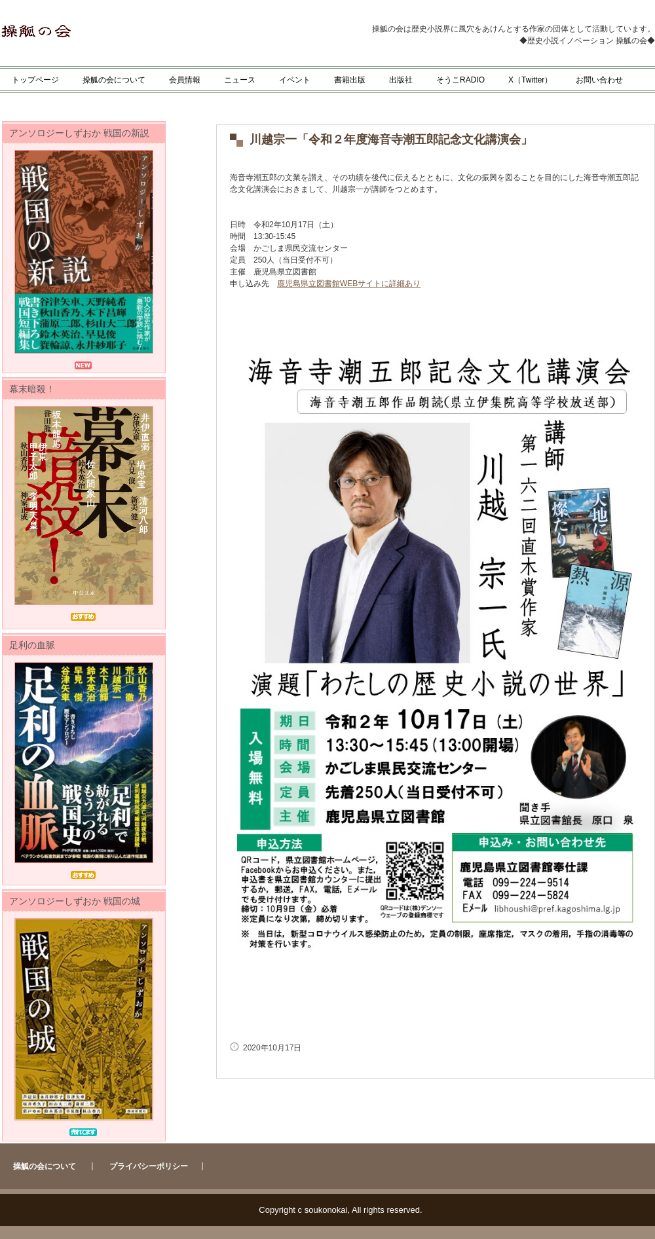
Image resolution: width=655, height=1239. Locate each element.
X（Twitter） (530, 79)
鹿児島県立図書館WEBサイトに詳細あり (349, 283)
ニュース (239, 79)
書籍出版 (349, 79)
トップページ (35, 79)
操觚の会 (129, 31)
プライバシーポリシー (148, 1166)
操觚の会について (114, 79)
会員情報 (184, 79)
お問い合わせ (599, 79)
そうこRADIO (460, 79)
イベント (294, 79)
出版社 (401, 79)
